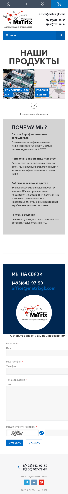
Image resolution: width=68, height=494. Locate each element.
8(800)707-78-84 (55, 24)
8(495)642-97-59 (55, 20)
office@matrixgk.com (52, 14)
